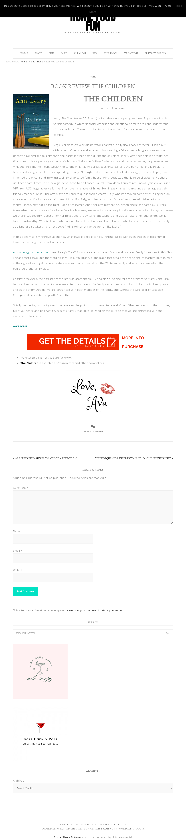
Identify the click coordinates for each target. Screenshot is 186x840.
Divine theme (94, 824)
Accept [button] (168, 5)
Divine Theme (75, 828)
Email (17, 550)
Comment (20, 487)
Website (18, 570)
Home (93, 76)
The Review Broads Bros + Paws (93, 22)
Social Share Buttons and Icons (74, 837)
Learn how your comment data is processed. (95, 610)
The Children (29, 363)
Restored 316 (117, 824)
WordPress (126, 828)
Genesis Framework (103, 828)
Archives (18, 780)
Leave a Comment (93, 431)
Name (18, 531)
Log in (140, 828)
